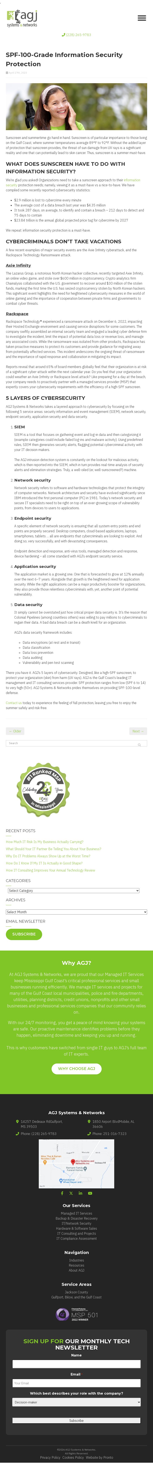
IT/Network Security (76, 1223)
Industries (76, 1260)
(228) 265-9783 (76, 34)
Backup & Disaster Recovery (77, 1218)
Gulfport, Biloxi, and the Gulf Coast (76, 1297)
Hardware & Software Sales (76, 1228)
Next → (138, 731)
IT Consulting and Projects (76, 1233)
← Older (15, 731)
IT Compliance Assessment (76, 1238)
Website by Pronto (99, 1457)
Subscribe (24, 934)
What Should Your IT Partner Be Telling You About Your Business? (53, 849)
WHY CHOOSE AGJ (76, 1068)
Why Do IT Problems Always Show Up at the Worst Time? (48, 856)
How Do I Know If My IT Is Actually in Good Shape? (44, 863)
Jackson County (76, 1292)
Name (76, 1355)
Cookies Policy (73, 1457)
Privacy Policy (50, 1457)
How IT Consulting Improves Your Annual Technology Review (50, 870)
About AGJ (76, 1270)
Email (76, 1374)
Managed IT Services (76, 1213)
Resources (76, 1265)
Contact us (14, 703)
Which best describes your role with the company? (76, 1393)
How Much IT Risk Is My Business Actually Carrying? (44, 842)
